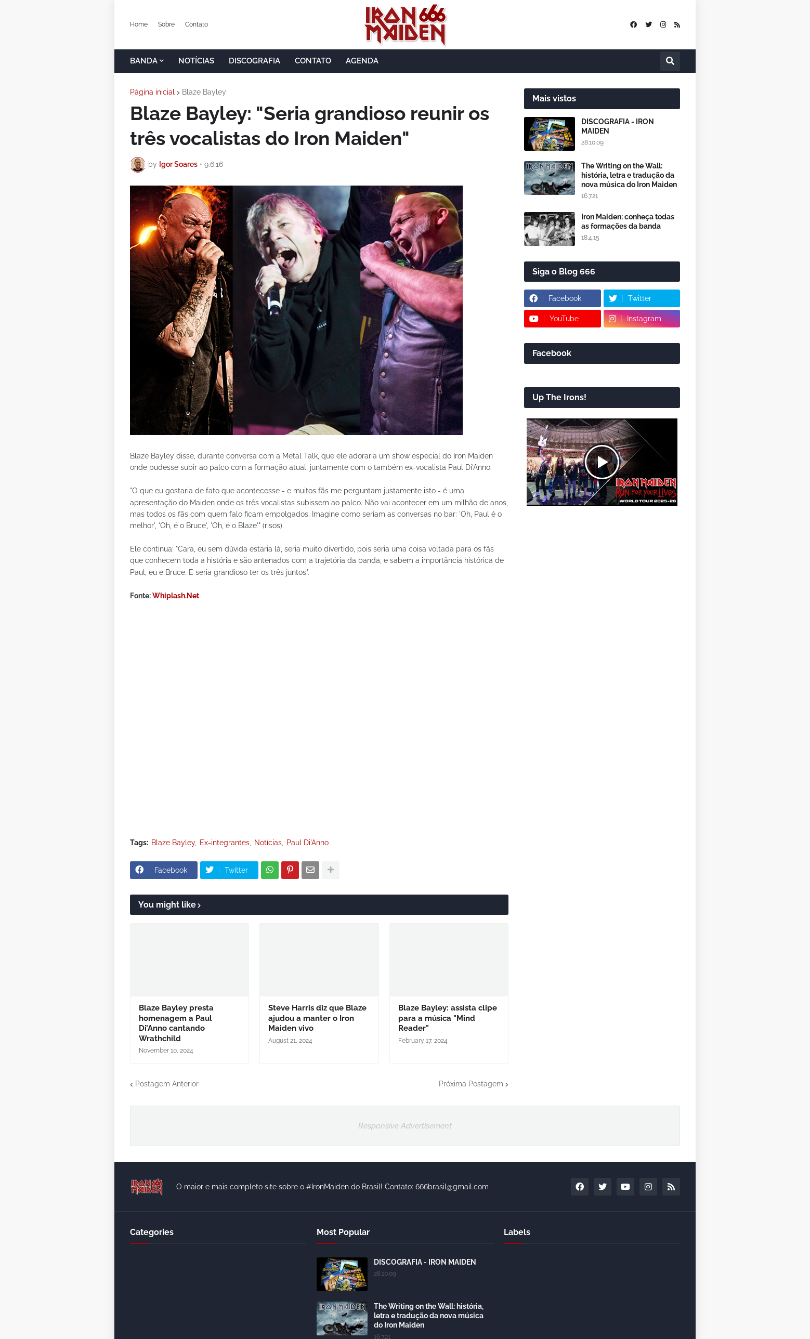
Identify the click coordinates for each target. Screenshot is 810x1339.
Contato (196, 24)
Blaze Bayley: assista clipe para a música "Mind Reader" (447, 1018)
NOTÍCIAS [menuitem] (196, 60)
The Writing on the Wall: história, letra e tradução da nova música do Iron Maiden (629, 175)
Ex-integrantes (225, 842)
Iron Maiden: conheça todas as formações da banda (627, 221)
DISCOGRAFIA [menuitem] (254, 60)
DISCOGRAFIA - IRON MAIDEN (617, 126)
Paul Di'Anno (307, 842)
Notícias (268, 842)
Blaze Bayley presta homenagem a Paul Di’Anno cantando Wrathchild (176, 1023)
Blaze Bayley (204, 92)
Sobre (166, 24)
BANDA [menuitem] (144, 60)
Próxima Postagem (471, 1084)
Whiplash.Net (175, 596)
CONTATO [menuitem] (313, 60)
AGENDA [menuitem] (362, 60)
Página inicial (152, 92)
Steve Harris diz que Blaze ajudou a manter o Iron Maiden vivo (317, 1018)
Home (139, 24)
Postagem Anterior (167, 1084)
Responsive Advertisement (405, 1126)
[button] (670, 61)
